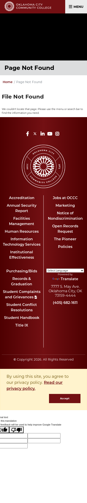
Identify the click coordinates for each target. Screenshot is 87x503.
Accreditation (21, 198)
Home (8, 82)
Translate (65, 279)
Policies (65, 247)
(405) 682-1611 (65, 303)
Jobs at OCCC (65, 198)
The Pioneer (65, 239)
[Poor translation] (16, 429)
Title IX (21, 325)
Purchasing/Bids (21, 271)
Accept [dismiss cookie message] (64, 398)
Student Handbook (21, 318)
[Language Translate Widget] (65, 271)
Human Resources (22, 231)
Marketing (65, 205)
